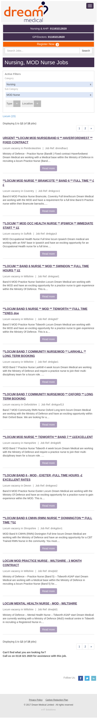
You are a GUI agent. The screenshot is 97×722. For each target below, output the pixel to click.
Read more (48, 168)
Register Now (48, 44)
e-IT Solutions (48, 709)
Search (86, 50)
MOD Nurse (50, 95)
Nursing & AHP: (48, 28)
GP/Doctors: (48, 36)
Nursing (50, 84)
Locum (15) (9, 116)
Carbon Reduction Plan (57, 700)
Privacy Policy (36, 700)
